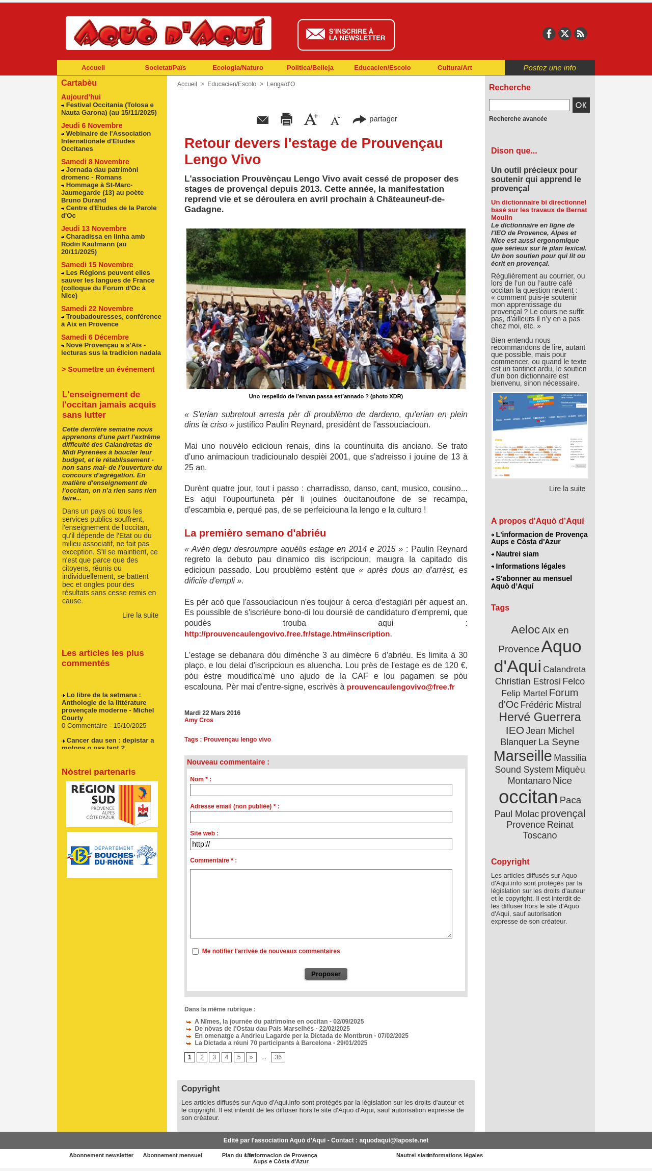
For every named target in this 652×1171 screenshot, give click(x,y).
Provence (526, 823)
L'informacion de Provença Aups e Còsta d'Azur (539, 538)
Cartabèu (78, 82)
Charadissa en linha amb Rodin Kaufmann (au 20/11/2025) (102, 243)
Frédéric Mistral (551, 703)
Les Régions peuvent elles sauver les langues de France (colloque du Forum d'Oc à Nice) (112, 279)
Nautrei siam (515, 554)
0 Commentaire (85, 719)
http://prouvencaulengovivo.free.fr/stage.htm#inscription (287, 633)
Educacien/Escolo (382, 67)
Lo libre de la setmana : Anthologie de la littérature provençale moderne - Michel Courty (107, 700)
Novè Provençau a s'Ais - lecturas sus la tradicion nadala (110, 340)
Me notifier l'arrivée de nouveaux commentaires (271, 951)
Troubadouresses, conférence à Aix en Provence (110, 312)
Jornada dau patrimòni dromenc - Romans (99, 173)
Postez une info (550, 67)
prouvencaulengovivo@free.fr (404, 686)
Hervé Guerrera (540, 715)
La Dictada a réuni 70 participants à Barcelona (256, 1042)
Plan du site (281, 1155)
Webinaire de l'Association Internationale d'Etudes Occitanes (105, 140)
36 (278, 1057)
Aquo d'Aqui (538, 654)
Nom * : (200, 779)
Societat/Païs (165, 67)
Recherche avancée (517, 118)
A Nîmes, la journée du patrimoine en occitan (254, 1021)
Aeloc (525, 628)
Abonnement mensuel (191, 1155)
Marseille (523, 754)
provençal (563, 811)
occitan (529, 794)
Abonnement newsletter (102, 1155)
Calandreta (564, 667)
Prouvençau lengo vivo (237, 739)
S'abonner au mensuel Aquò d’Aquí (531, 582)
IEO (515, 728)
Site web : (204, 833)
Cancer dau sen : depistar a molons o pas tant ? (107, 738)
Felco (573, 679)
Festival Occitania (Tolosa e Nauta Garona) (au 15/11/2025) (108, 108)
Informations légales (528, 566)
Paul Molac (517, 812)
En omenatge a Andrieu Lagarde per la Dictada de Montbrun (276, 1035)
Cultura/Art (455, 67)
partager (375, 118)
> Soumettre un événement (107, 361)
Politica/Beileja (310, 67)
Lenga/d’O (280, 84)
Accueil (93, 67)
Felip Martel (524, 691)
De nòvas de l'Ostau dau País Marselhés (247, 1028)
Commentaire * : (213, 860)
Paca (569, 798)
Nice (561, 778)
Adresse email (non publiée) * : (234, 806)
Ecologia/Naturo (237, 67)
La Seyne (558, 739)
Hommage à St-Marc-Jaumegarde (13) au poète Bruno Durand (102, 192)
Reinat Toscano (548, 828)
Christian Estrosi (528, 679)
